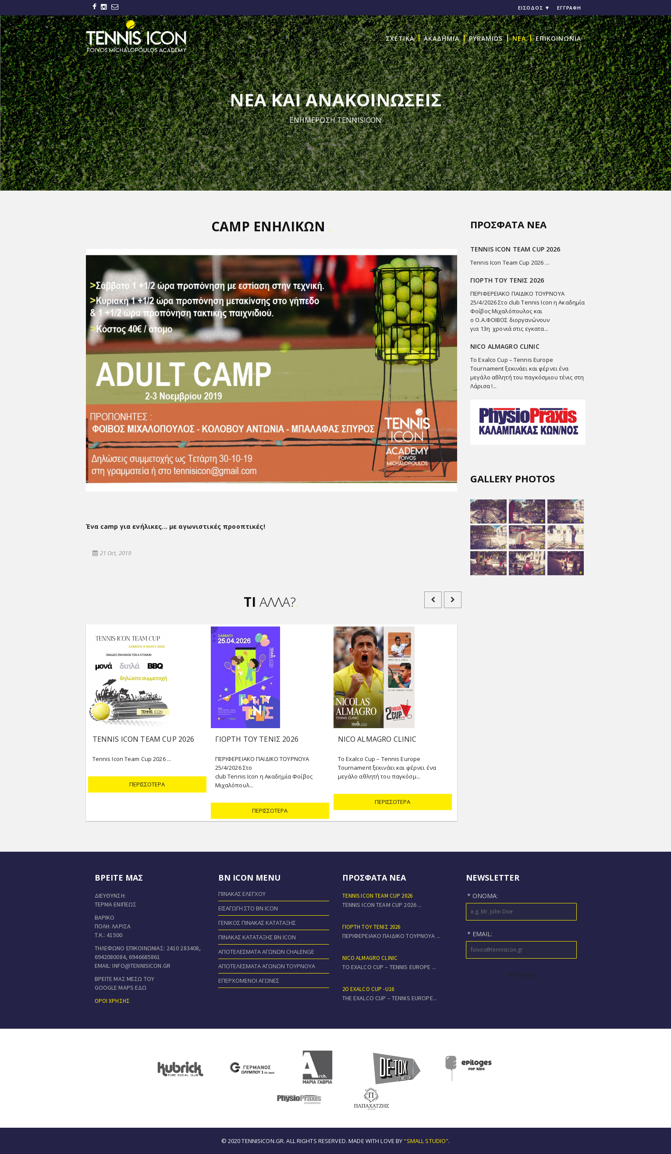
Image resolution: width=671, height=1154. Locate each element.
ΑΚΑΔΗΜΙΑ (441, 38)
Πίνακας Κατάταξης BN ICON (257, 937)
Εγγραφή (569, 7)
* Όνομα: (482, 896)
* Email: (479, 934)
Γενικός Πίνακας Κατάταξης (257, 923)
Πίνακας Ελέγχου (242, 894)
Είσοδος (534, 7)
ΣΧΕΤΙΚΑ (400, 38)
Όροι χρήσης (112, 1001)
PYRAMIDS (486, 38)
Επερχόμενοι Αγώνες (248, 980)
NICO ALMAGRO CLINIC (370, 958)
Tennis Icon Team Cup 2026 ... (509, 262)
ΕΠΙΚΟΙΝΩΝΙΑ (558, 38)
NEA (519, 38)
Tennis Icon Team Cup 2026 (377, 895)
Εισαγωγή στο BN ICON (248, 908)
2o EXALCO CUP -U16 (368, 989)
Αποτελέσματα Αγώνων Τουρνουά (266, 966)
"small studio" (426, 1141)
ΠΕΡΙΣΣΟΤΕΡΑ (147, 784)
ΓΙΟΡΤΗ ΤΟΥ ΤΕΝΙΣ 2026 (371, 927)
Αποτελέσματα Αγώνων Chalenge (266, 952)
